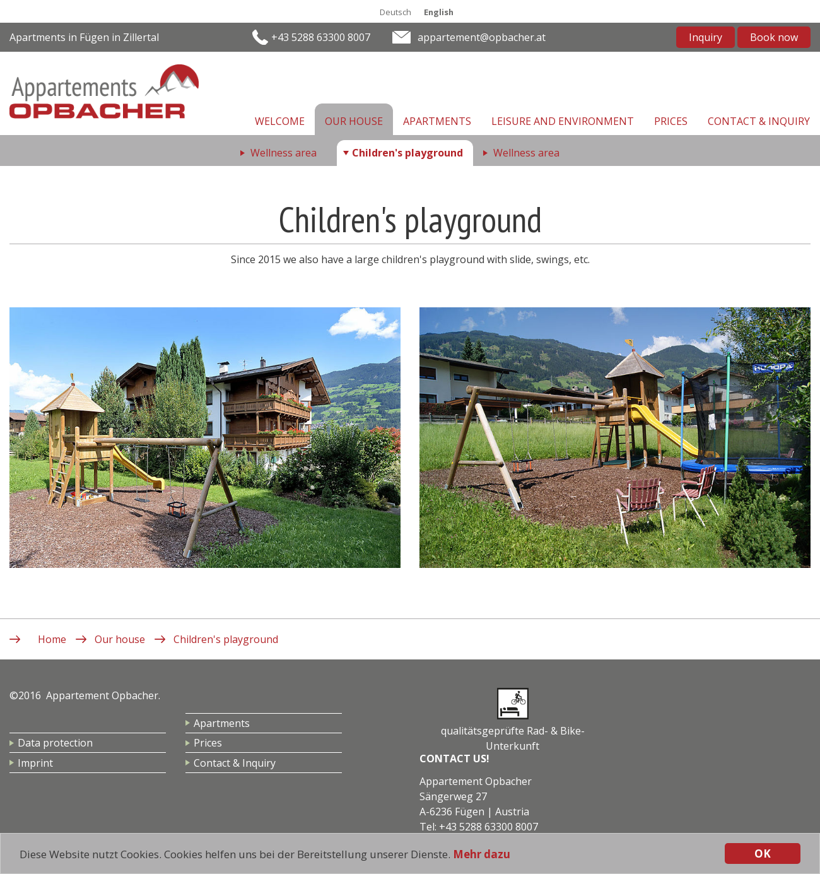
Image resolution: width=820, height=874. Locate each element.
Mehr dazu (481, 854)
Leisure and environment (562, 121)
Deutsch (395, 12)
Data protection (55, 743)
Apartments (437, 121)
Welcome (280, 121)
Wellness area (283, 153)
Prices (671, 121)
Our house (354, 121)
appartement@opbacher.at (482, 37)
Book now (774, 37)
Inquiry (705, 37)
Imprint (35, 763)
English (439, 12)
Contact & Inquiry (759, 121)
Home (52, 639)
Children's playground (407, 153)
